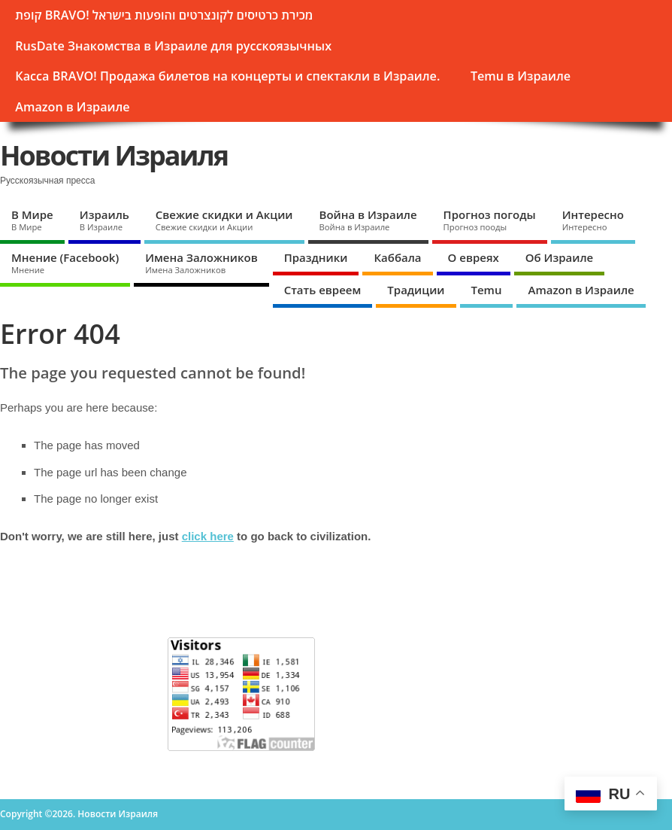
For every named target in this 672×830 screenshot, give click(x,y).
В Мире (32, 220)
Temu (486, 289)
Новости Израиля (114, 155)
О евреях (473, 257)
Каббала (397, 257)
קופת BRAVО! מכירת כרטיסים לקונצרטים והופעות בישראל (164, 15)
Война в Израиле (368, 220)
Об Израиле (559, 257)
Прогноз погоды (489, 220)
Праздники (316, 257)
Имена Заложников (201, 262)
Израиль (104, 220)
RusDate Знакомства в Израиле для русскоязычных (173, 46)
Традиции (415, 289)
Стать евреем (323, 289)
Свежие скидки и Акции (224, 220)
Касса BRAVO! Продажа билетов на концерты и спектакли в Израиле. (227, 76)
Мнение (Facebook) (65, 262)
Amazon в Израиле (72, 107)
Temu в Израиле (521, 76)
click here (208, 536)
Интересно (593, 220)
